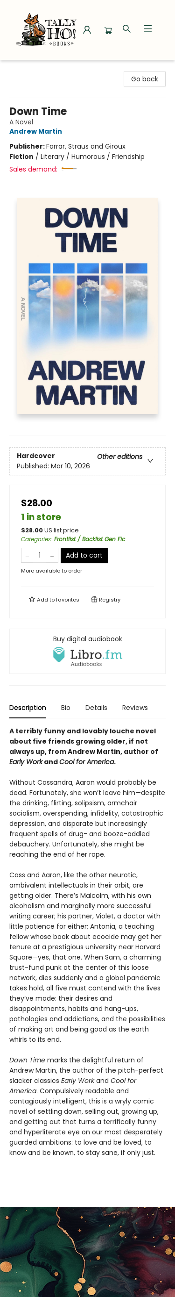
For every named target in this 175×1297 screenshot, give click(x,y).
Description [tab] (27, 707)
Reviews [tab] (135, 707)
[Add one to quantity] (52, 555)
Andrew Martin (37, 131)
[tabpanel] (87, 956)
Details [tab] (96, 707)
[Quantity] (39, 555)
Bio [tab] (65, 707)
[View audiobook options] (87, 651)
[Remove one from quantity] (27, 555)
